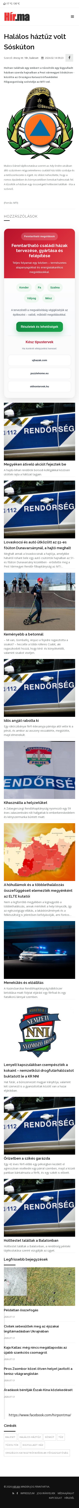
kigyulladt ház (33, 1444)
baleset (33, 58)
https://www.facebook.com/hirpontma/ (40, 1415)
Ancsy (16, 58)
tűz (60, 1437)
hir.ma (16, 1486)
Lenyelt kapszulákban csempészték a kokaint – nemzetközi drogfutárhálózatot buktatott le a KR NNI (39, 1070)
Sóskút (49, 1437)
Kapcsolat (55, 1498)
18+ (26, 58)
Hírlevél (69, 1498)
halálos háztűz (30, 1437)
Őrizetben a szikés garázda (27, 1158)
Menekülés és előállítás (24, 983)
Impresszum (27, 1493)
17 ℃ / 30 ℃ (11, 3)
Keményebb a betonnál (23, 634)
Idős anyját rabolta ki (21, 721)
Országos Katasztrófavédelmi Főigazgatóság (36, 1452)
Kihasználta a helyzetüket (25, 803)
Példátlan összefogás (21, 1310)
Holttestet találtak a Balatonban (31, 1240)
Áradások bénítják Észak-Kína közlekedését (38, 1390)
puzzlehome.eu (39, 373)
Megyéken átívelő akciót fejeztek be (35, 464)
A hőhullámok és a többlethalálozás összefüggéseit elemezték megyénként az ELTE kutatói (38, 890)
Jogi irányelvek (46, 1493)
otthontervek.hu (39, 386)
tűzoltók (12, 1444)
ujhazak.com (39, 360)
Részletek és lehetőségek (39, 326)
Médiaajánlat (66, 1493)
